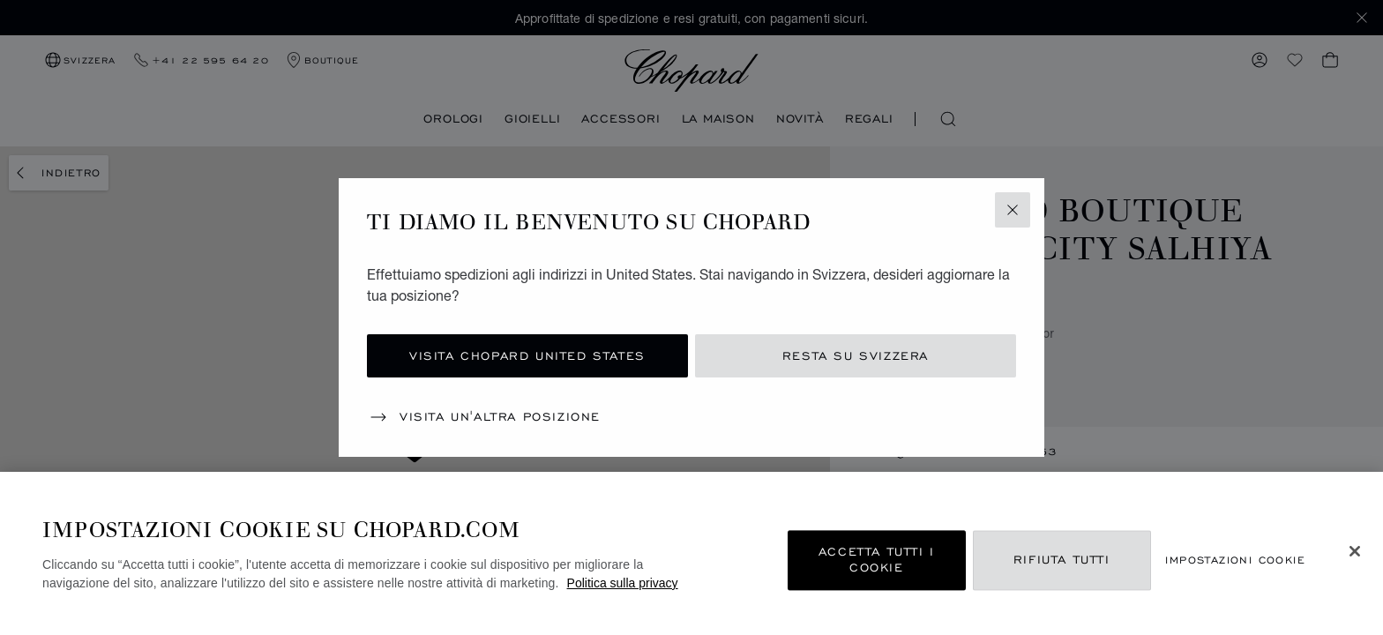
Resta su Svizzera (855, 355)
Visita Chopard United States (527, 355)
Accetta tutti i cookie (877, 560)
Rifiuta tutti (1061, 560)
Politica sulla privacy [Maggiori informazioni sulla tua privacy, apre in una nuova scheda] (622, 583)
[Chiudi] (1354, 551)
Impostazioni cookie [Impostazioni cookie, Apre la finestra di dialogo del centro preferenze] (1235, 560)
